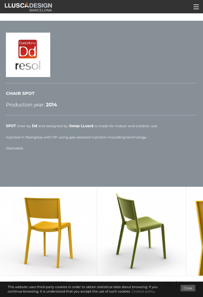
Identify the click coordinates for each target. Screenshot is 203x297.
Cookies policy (143, 291)
